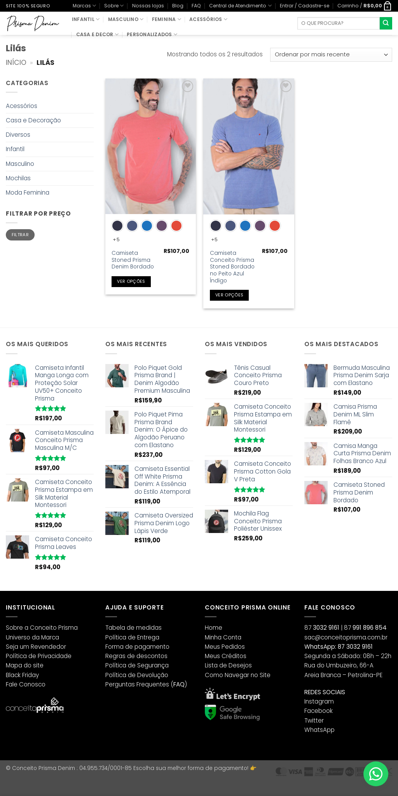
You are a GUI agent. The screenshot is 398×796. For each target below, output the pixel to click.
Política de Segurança (137, 665)
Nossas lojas (148, 5)
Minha (213, 637)
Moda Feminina (27, 192)
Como (214, 675)
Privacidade (55, 656)
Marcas (84, 5)
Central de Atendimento (240, 5)
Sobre (114, 5)
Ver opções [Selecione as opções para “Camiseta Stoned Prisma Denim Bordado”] (131, 281)
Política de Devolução (136, 675)
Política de (120, 637)
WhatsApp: (320, 647)
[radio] (117, 226)
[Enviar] (386, 23)
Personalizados (152, 34)
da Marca (45, 637)
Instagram (319, 701)
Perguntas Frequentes (137, 684)
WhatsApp (319, 730)
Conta (232, 637)
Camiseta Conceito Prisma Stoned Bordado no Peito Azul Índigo (232, 267)
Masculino (126, 19)
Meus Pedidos (225, 647)
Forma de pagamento (137, 647)
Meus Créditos (225, 656)
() (179, 684)
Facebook (318, 711)
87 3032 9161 (355, 647)
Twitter (314, 720)
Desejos (240, 665)
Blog (177, 5)
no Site (261, 675)
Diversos (18, 135)
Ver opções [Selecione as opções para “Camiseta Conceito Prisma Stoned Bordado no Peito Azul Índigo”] (229, 295)
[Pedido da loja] (331, 55)
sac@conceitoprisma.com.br (346, 637)
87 (321, 628)
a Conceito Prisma (51, 628)
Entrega (148, 637)
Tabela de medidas (133, 628)
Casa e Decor (97, 34)
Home (213, 628)
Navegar (237, 675)
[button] (304, 5)
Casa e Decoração (33, 120)
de (32, 656)
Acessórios (208, 19)
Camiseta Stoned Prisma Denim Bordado (133, 260)
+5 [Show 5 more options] (116, 239)
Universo (18, 637)
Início (16, 62)
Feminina (166, 19)
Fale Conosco (25, 684)
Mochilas (18, 178)
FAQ (196, 5)
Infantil (86, 19)
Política (16, 656)
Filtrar (20, 235)
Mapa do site (25, 665)
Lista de (216, 665)
